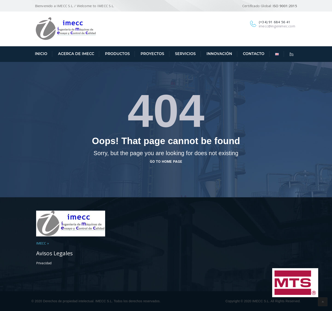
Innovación (219, 54)
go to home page (166, 162)
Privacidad (44, 263)
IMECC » (42, 243)
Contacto (254, 54)
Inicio (41, 54)
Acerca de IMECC (76, 54)
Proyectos (152, 54)
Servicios (185, 54)
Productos (117, 54)
